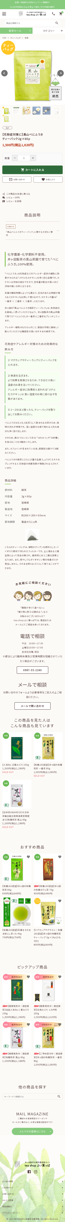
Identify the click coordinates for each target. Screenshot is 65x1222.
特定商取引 (7, 1206)
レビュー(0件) (11, 197)
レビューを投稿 (11, 201)
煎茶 (26, 38)
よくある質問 (7, 1181)
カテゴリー (49, 31)
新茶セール (15, 31)
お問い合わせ (17, 179)
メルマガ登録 (7, 1200)
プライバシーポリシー (11, 1212)
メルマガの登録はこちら (32, 1131)
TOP (4, 38)
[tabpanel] (32, 72)
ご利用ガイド (7, 1187)
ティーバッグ (15, 38)
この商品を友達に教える (16, 193)
